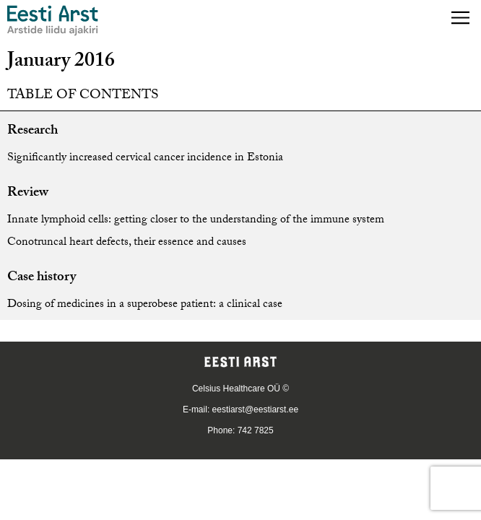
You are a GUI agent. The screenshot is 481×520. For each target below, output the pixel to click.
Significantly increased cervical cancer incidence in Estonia (145, 158)
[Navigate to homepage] (52, 20)
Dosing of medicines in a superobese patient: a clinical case (144, 305)
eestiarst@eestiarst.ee (255, 409)
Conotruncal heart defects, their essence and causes (126, 243)
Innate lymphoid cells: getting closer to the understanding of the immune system (195, 220)
